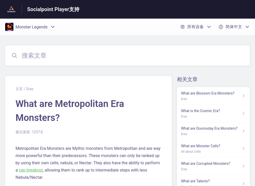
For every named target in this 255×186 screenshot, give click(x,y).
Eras (29, 89)
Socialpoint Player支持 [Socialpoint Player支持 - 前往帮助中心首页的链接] (53, 9)
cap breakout (31, 170)
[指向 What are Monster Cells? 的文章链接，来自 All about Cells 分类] (213, 148)
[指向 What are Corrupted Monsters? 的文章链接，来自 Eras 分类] (213, 166)
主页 (19, 89)
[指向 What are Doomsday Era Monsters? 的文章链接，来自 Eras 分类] (213, 131)
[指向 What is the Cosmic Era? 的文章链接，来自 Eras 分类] (213, 113)
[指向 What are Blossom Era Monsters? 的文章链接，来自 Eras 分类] (213, 96)
